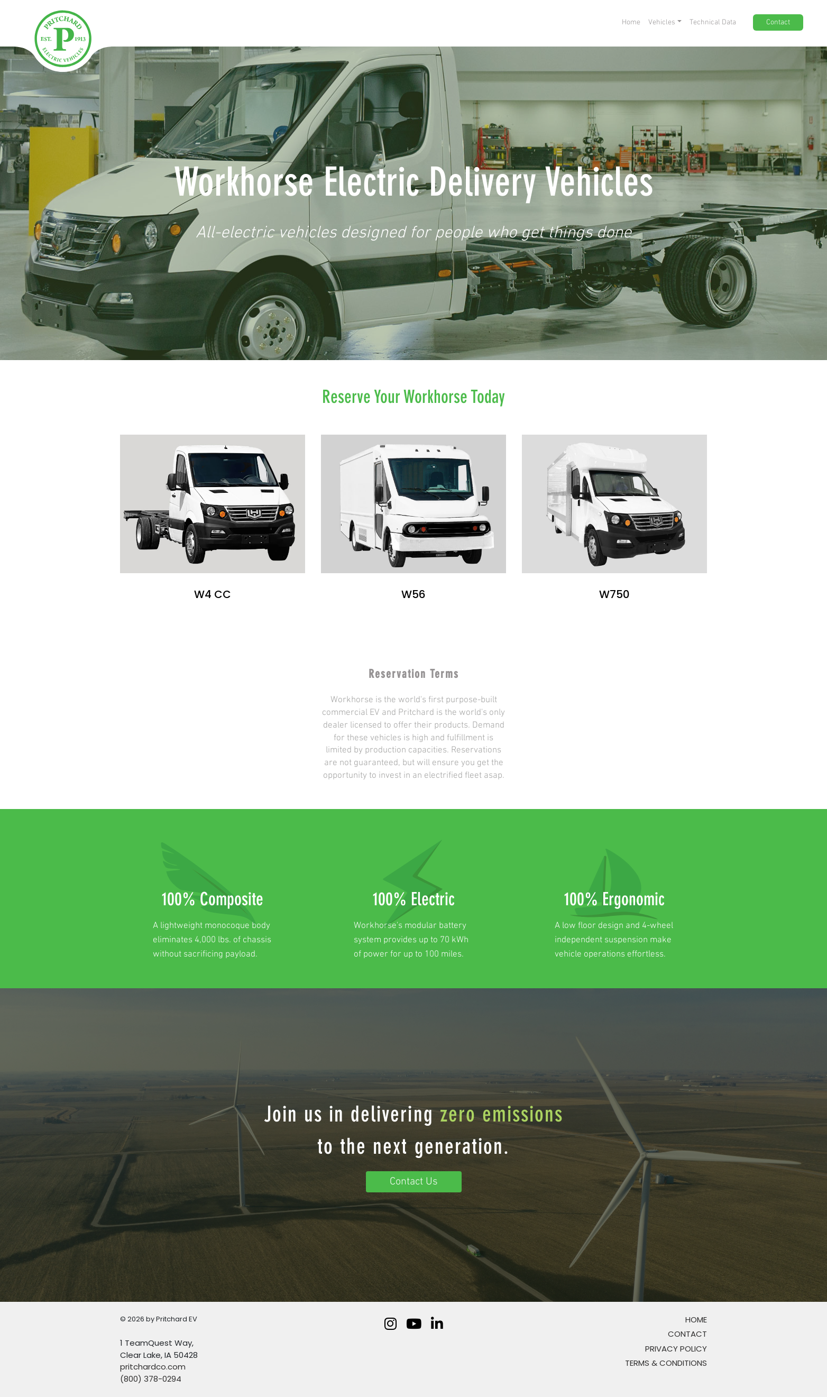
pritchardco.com (153, 1366)
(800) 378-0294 (150, 1378)
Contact (687, 1333)
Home (696, 1319)
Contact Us (414, 1181)
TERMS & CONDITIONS (666, 1362)
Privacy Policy (676, 1348)
